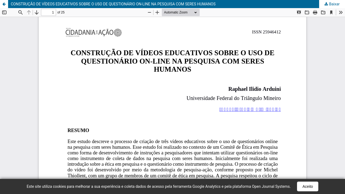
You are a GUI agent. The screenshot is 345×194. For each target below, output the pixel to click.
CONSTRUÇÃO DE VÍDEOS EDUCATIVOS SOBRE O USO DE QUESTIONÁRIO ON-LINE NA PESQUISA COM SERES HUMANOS (113, 4)
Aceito (307, 186)
